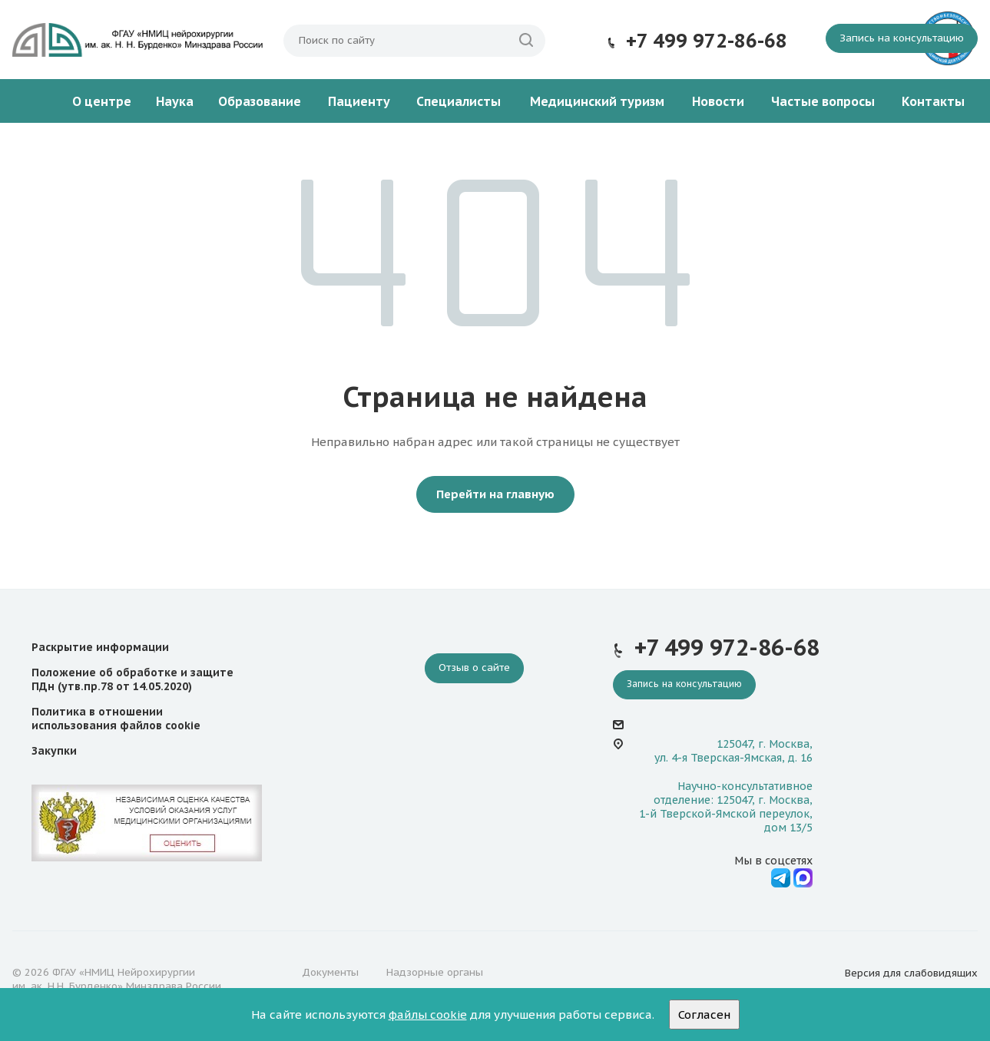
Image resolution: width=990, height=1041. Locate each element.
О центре (101, 101)
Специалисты (458, 101)
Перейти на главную (495, 494)
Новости (718, 101)
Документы (330, 972)
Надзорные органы (434, 972)
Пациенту (359, 101)
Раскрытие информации (100, 647)
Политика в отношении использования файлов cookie (115, 718)
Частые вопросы (823, 101)
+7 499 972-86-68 (706, 40)
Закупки (54, 751)
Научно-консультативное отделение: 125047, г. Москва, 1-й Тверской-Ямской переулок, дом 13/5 (726, 807)
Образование (259, 101)
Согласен (704, 1014)
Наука (175, 101)
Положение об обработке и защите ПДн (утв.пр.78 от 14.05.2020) (132, 679)
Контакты (933, 101)
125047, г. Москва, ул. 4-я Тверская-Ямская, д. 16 (733, 751)
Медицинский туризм (597, 101)
